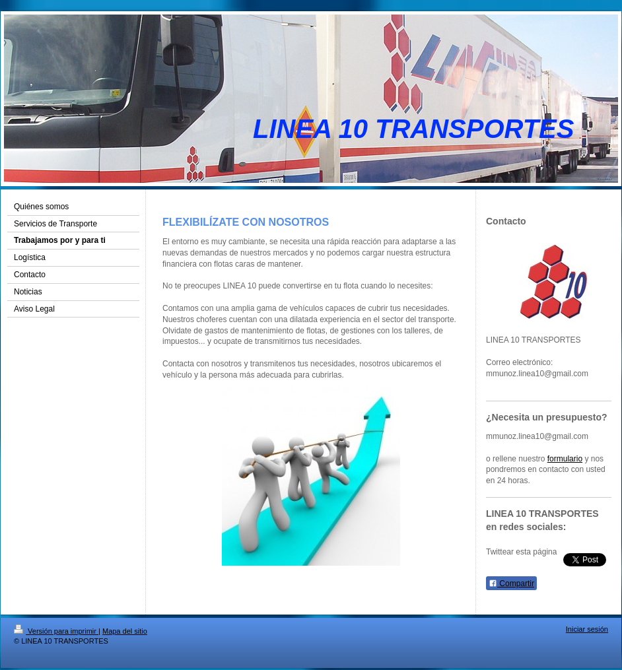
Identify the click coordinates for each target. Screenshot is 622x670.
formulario (564, 458)
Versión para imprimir (56, 631)
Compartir (511, 583)
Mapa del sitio (124, 631)
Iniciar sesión (587, 629)
